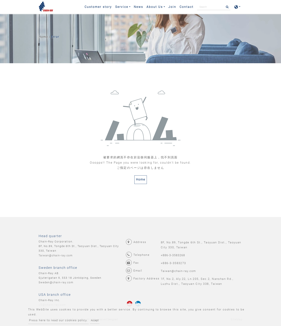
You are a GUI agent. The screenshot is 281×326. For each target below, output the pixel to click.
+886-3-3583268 (173, 255)
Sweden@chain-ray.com (56, 282)
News (138, 7)
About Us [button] (154, 7)
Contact (187, 7)
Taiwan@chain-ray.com (56, 255)
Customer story (98, 7)
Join (172, 7)
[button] (237, 6)
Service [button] (121, 7)
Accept (95, 320)
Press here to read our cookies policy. (58, 320)
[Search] (213, 7)
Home (43, 37)
